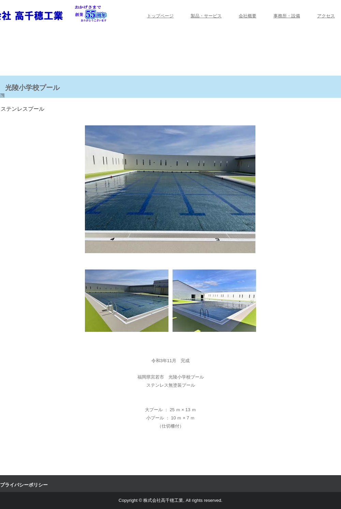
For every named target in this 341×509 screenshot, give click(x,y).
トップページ (160, 15)
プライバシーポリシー (24, 485)
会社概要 (247, 15)
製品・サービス (206, 15)
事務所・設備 (286, 15)
